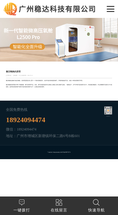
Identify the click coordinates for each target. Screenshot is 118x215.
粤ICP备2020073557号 (65, 152)
